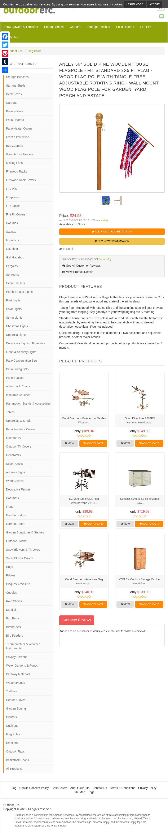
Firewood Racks (16, 171)
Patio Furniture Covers (20, 429)
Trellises (11, 691)
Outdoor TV (13, 438)
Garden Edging (16, 708)
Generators (13, 455)
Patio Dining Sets (17, 369)
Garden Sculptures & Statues (25, 532)
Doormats (12, 498)
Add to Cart (93, 443)
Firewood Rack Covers (21, 180)
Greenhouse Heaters (19, 154)
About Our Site (79, 788)
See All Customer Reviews (81, 265)
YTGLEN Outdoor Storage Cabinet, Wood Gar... (140, 581)
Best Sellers (59, 788)
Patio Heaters (125, 27)
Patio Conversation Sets (21, 360)
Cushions (12, 725)
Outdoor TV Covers (18, 446)
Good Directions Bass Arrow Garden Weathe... (84, 420)
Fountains (12, 240)
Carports (75, 27)
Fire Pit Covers (16, 214)
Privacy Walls (15, 111)
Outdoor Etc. (14, 51)
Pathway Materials (18, 674)
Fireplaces (13, 197)
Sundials (11, 609)
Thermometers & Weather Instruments (23, 646)
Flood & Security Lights (21, 352)
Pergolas (12, 266)
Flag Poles (34, 51)
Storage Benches (98, 27)
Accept (154, 4)
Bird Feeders (14, 635)
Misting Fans (14, 163)
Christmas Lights (17, 326)
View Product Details (77, 272)
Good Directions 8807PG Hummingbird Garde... (140, 420)
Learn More (135, 4)
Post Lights (13, 300)
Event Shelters (15, 283)
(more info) (102, 220)
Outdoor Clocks (16, 541)
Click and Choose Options (112, 231)
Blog (13, 788)
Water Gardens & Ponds (22, 665)
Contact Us (99, 788)
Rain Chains (14, 601)
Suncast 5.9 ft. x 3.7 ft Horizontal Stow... (140, 501)
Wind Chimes (14, 481)
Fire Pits (145, 27)
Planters (11, 717)
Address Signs (15, 472)
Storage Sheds (54, 27)
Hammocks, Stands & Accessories (28, 403)
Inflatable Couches (18, 395)
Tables (10, 412)
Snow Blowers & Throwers (21, 27)
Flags (9, 506)
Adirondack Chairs (18, 386)
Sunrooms (12, 274)
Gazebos (12, 248)
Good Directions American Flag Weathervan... (84, 581)
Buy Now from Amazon (112, 241)
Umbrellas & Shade (18, 420)
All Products (14, 768)
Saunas (11, 231)
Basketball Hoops (17, 760)
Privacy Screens (16, 657)
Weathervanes (15, 682)
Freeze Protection (17, 137)
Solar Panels (14, 463)
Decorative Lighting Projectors (25, 343)
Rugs (9, 566)
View (69, 443)
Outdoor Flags (15, 751)
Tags (91, 792)
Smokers (12, 743)
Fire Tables (11, 37)
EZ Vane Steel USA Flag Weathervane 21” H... (84, 501)
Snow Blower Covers (19, 558)
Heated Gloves (16, 700)
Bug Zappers (14, 145)
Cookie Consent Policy (34, 788)
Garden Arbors (15, 523)
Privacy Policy (147, 788)
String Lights (14, 317)
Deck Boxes (14, 94)
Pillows (10, 575)
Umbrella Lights (16, 334)
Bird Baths (13, 618)
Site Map (79, 792)
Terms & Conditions (122, 788)
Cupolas (11, 592)
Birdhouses (13, 627)
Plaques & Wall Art (18, 584)
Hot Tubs (12, 223)
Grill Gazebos (15, 257)
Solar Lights (14, 309)
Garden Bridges (16, 515)
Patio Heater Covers (19, 128)
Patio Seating (14, 377)
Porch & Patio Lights (19, 291)
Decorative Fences (18, 489)
